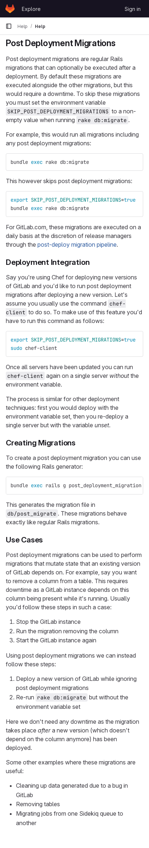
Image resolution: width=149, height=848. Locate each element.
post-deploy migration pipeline (77, 244)
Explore (31, 9)
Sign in (133, 9)
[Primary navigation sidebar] (9, 26)
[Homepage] (10, 9)
